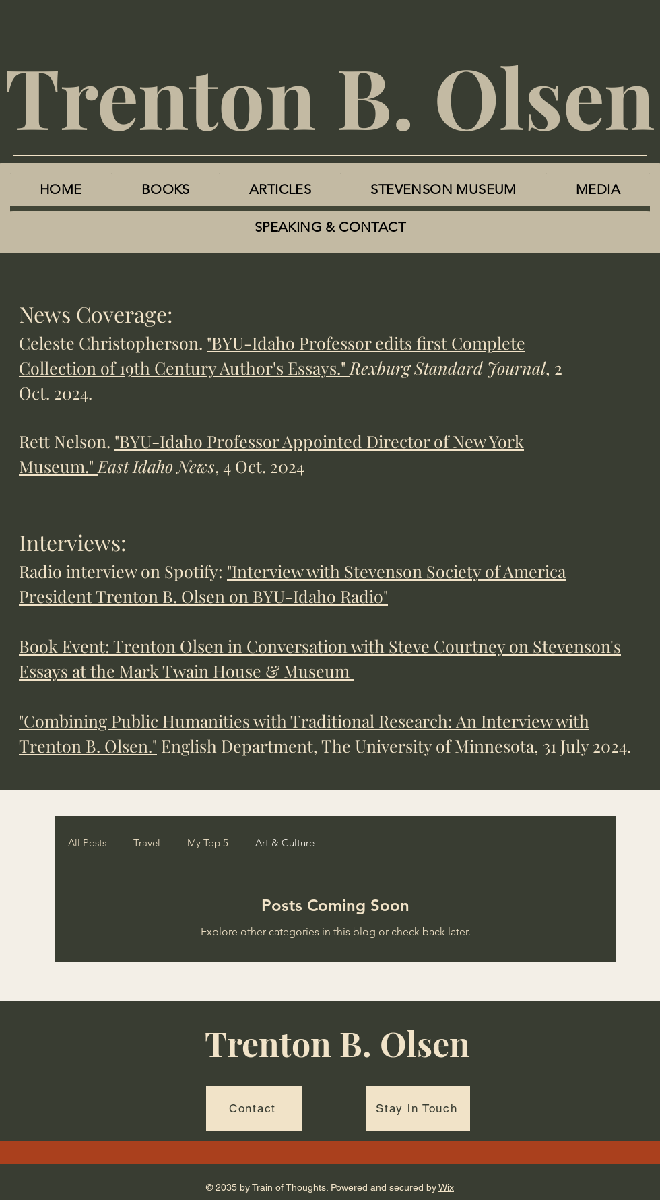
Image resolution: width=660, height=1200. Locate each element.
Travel (146, 843)
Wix (446, 1187)
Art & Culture (285, 843)
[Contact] (254, 1108)
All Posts (87, 843)
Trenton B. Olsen (330, 95)
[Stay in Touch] (418, 1108)
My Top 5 (207, 843)
